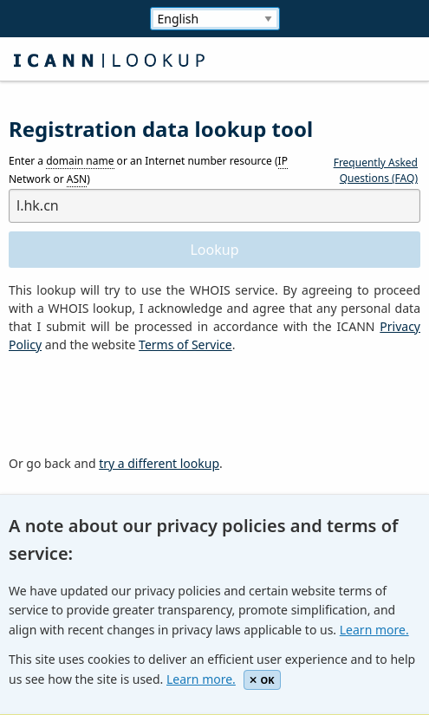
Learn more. (374, 629)
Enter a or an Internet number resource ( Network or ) (148, 170)
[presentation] (140, 405)
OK (262, 679)
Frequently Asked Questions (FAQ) (376, 170)
